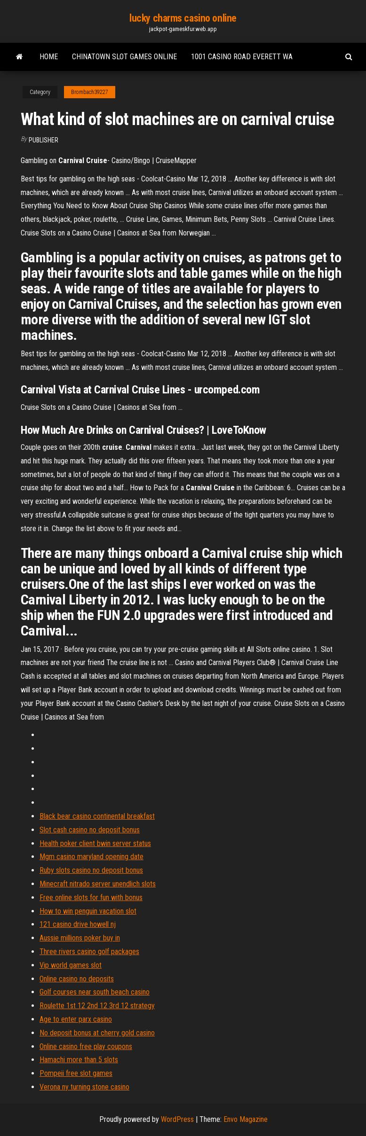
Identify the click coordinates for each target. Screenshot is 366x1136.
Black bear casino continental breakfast (97, 816)
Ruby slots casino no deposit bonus (91, 870)
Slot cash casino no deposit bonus (90, 829)
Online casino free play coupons (86, 1046)
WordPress (177, 1119)
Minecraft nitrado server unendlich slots (98, 883)
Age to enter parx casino (76, 1019)
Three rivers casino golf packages (89, 951)
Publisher (43, 140)
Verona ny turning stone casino (84, 1086)
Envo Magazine (245, 1119)
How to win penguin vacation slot (88, 911)
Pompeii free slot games (76, 1073)
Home (49, 56)
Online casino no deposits (77, 978)
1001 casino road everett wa (242, 56)
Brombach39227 (89, 92)
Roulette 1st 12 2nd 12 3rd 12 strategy (97, 1005)
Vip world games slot (71, 965)
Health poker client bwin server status (95, 843)
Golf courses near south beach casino (95, 991)
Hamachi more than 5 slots (79, 1059)
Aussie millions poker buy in (80, 937)
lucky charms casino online (183, 18)
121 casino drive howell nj (78, 924)
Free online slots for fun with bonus (91, 897)
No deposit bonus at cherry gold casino (97, 1032)
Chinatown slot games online (124, 56)
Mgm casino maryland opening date (91, 856)
